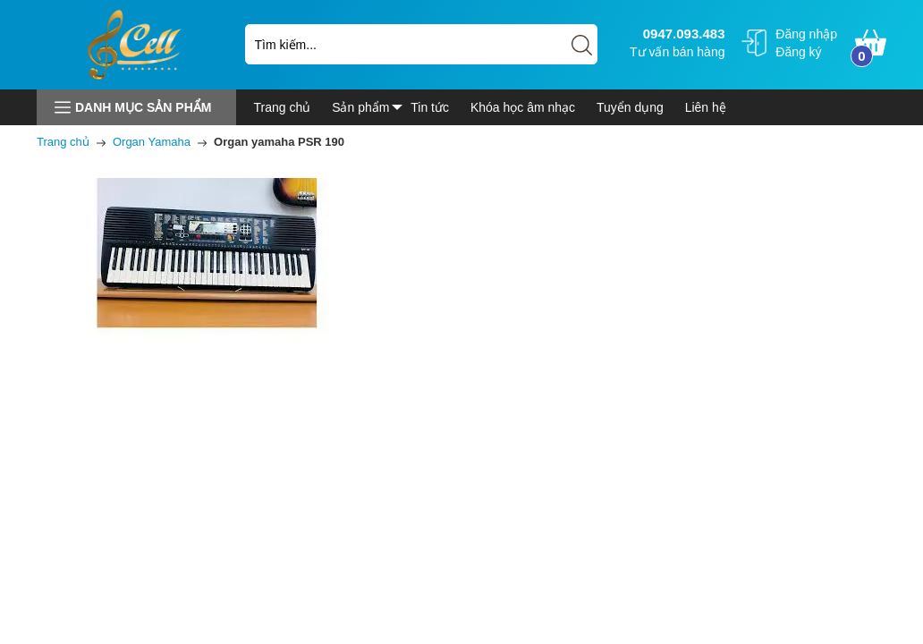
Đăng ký (798, 52)
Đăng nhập (806, 34)
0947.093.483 (682, 33)
